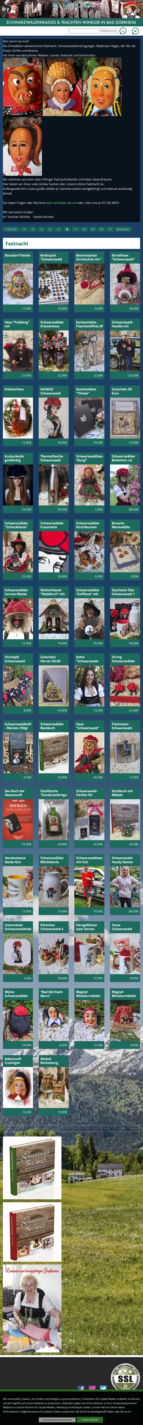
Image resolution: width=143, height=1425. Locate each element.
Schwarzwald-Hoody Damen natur (122, 860)
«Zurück (11, 229)
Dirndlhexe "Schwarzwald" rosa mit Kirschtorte (123, 257)
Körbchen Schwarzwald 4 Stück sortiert (51, 927)
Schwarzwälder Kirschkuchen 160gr (87, 525)
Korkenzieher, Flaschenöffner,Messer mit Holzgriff (89, 324)
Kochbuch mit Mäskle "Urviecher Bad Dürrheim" (123, 793)
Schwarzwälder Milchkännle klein (52, 860)
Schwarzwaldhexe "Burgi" (89, 458)
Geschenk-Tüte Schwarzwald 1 (123, 592)
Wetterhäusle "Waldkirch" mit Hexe (52, 592)
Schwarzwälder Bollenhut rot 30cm (123, 458)
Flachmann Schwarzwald (122, 726)
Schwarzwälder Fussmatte (52, 525)
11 (110, 229)
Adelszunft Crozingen (13, 1061)
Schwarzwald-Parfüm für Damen (87, 793)
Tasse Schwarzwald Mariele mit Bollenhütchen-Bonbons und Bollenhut (123, 927)
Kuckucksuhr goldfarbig (14, 458)
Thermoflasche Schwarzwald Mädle (51, 458)
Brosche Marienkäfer (121, 525)
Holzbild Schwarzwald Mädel (50, 391)
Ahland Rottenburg (49, 1061)
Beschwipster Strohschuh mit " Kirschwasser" (89, 257)
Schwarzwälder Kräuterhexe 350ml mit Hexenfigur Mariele (52, 324)
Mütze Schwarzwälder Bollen (16, 994)
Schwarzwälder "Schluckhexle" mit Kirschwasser (16, 525)
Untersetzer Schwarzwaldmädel (18, 927)
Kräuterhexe (14, 389)
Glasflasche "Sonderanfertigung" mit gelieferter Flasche (53, 793)
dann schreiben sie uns (61, 202)
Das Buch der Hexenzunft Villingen (15, 793)
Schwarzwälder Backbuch (52, 726)
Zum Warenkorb (135, 28)
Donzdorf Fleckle (17, 255)
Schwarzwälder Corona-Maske (16, 592)
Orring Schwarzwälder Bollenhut (123, 659)
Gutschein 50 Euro (122, 391)
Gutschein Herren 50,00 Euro (50, 659)
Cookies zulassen (89, 1419)
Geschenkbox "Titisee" (86, 391)
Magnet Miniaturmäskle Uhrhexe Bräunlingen (124, 994)
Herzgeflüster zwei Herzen (86, 927)
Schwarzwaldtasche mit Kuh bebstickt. (89, 860)
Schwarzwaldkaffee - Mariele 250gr (18, 726)
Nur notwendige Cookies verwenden (57, 1419)
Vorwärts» (123, 229)
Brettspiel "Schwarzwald (51, 257)
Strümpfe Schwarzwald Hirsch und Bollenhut (15, 659)
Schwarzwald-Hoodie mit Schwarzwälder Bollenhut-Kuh (123, 324)
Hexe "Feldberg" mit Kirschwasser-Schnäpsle (17, 324)
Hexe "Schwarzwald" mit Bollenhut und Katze (87, 726)
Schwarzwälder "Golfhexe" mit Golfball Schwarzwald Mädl (87, 592)
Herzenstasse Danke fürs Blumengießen (16, 860)
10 (101, 229)
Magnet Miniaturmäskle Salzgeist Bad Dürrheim (88, 994)
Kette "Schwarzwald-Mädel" (87, 659)
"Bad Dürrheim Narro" (51, 994)
